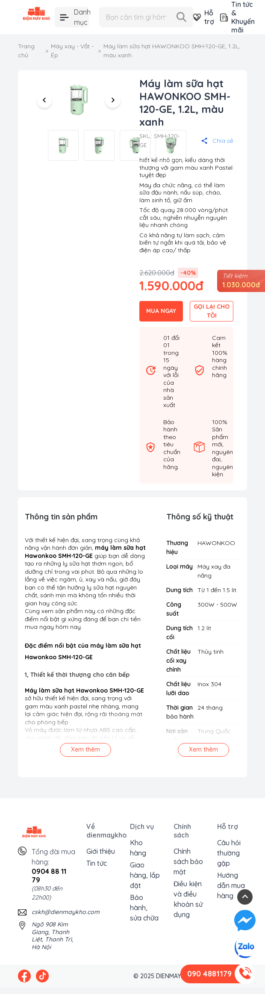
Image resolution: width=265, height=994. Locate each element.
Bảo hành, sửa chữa (144, 907)
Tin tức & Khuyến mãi (233, 17)
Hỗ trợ (199, 17)
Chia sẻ (217, 141)
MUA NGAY (161, 311)
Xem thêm (85, 749)
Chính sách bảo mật (188, 861)
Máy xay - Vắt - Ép (72, 50)
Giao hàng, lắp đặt (145, 875)
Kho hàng (138, 847)
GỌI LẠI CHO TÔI (212, 311)
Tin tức (96, 863)
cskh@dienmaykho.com (66, 912)
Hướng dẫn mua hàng (231, 885)
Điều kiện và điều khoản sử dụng (188, 899)
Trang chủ (26, 50)
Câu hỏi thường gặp (229, 852)
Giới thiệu (100, 851)
